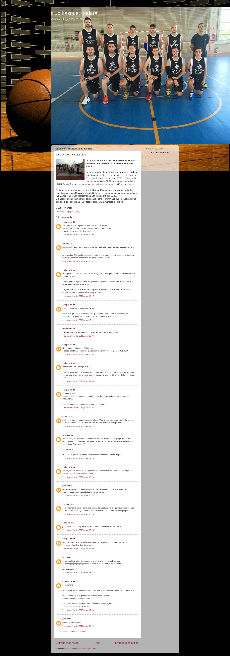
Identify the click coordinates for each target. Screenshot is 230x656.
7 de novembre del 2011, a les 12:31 (78, 496)
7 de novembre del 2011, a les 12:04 (78, 408)
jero (64, 435)
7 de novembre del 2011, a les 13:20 (78, 514)
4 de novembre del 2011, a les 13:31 (78, 261)
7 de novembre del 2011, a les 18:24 (78, 626)
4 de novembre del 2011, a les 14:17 (78, 296)
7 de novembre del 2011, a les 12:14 (78, 426)
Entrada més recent (67, 642)
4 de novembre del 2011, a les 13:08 (78, 235)
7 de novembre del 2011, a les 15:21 (78, 573)
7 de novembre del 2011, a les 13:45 (78, 530)
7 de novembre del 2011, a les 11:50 (78, 381)
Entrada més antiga (127, 642)
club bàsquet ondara (74, 13)
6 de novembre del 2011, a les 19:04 (78, 336)
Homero (66, 329)
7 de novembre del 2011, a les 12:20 (78, 458)
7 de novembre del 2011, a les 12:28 (78, 477)
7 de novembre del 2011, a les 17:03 (78, 610)
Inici (97, 642)
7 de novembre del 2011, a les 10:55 (78, 354)
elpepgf (65, 222)
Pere (64, 243)
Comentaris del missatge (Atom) (83, 649)
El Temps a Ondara (159, 152)
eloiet (64, 270)
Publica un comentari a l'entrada (73, 632)
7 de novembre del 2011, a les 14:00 (78, 549)
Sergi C (65, 539)
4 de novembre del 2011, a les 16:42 (78, 320)
